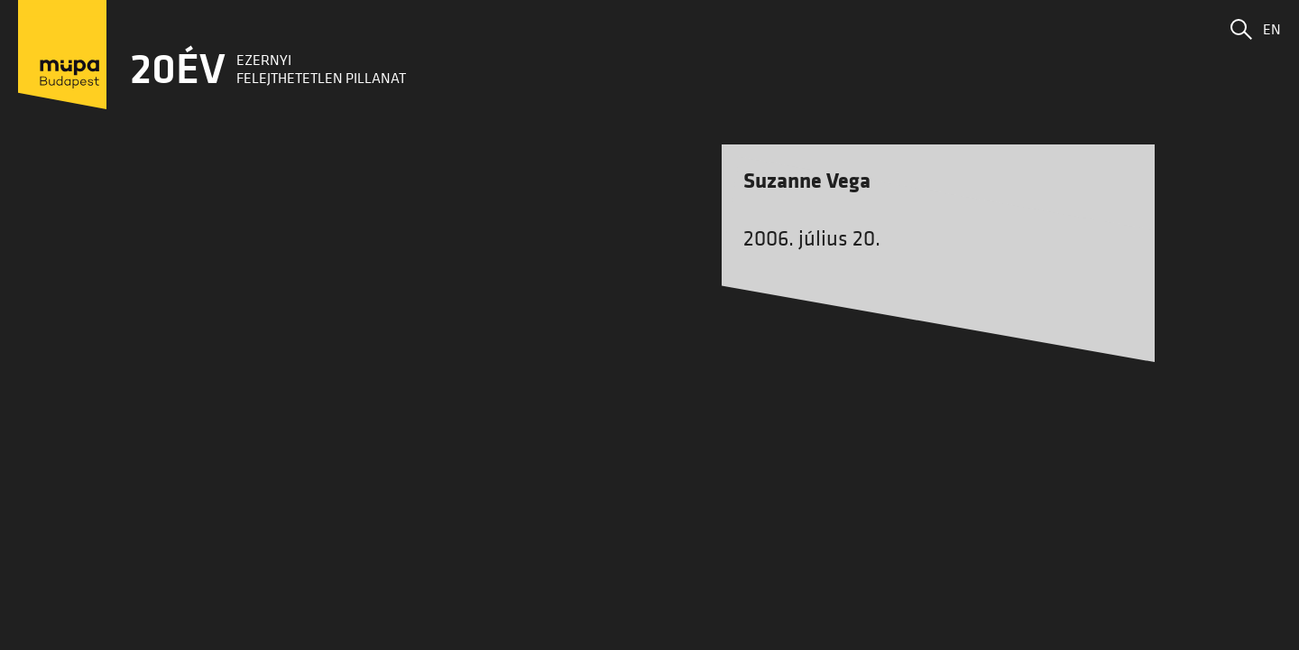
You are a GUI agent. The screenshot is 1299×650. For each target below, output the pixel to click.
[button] (1241, 29)
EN (1272, 29)
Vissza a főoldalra (650, 424)
